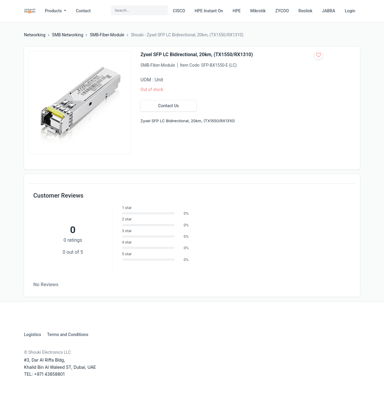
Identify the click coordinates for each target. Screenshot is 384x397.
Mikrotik (258, 10)
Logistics (32, 334)
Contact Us (168, 105)
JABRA (328, 10)
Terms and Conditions (67, 334)
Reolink (305, 10)
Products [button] (54, 10)
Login (350, 10)
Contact (83, 10)
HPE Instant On (209, 10)
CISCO (179, 10)
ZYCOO (282, 10)
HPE (236, 10)
